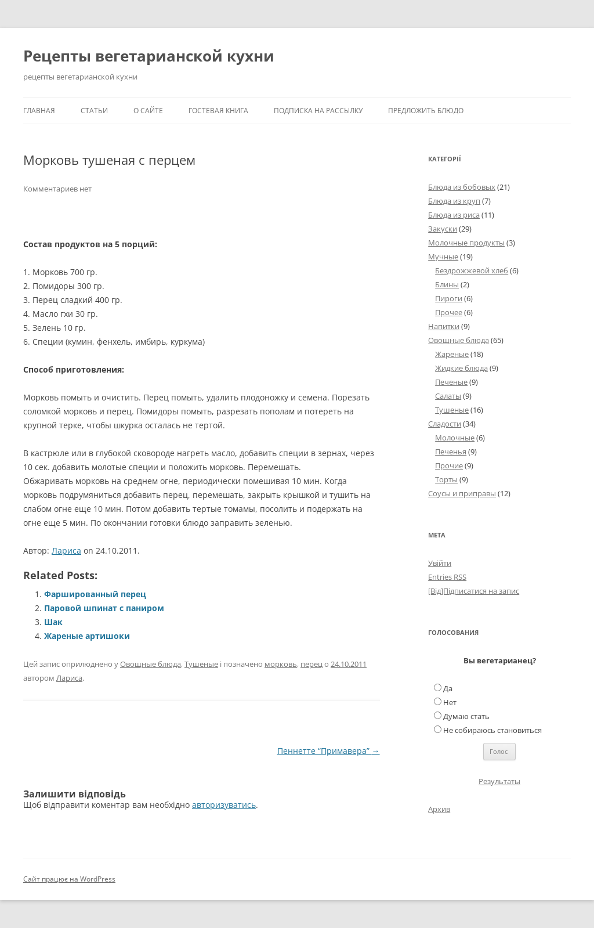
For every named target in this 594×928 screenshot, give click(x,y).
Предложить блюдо (425, 110)
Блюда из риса (454, 215)
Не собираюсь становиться (492, 730)
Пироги (448, 298)
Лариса (66, 550)
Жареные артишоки (87, 635)
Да (447, 688)
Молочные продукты (466, 242)
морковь (281, 664)
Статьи (94, 110)
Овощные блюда (150, 664)
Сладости (444, 423)
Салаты (448, 396)
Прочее (448, 312)
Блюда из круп (454, 201)
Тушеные (201, 664)
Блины (447, 284)
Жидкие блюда (461, 368)
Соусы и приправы (462, 493)
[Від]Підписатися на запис (473, 591)
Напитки (443, 326)
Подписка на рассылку (318, 110)
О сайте (148, 110)
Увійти (439, 563)
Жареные (452, 354)
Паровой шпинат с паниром (104, 607)
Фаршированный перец (95, 594)
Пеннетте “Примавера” (328, 750)
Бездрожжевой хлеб (471, 270)
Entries (447, 577)
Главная (39, 110)
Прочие (449, 465)
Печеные (451, 382)
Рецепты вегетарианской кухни (148, 55)
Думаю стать (466, 716)
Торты (446, 479)
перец (311, 664)
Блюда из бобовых (461, 187)
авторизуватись (224, 804)
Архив (439, 809)
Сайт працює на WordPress (69, 879)
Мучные (443, 256)
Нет (450, 702)
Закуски (442, 228)
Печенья (450, 451)
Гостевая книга (218, 110)
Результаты (499, 781)
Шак (53, 621)
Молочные (455, 437)
